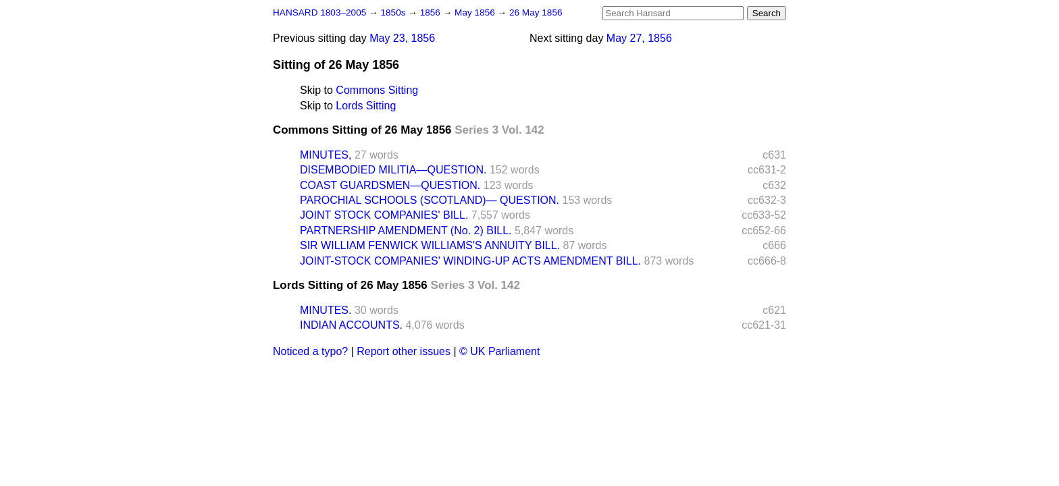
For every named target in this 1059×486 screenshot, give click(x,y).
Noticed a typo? (310, 351)
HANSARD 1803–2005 (319, 12)
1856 (431, 12)
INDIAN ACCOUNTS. (351, 325)
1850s (394, 12)
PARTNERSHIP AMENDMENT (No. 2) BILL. (406, 230)
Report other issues (403, 351)
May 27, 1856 (639, 38)
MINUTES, (325, 155)
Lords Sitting (366, 105)
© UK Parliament (499, 351)
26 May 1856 (536, 12)
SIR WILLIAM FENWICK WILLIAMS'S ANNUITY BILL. (430, 245)
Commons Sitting (377, 90)
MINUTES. (325, 310)
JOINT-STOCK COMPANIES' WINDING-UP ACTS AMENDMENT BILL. (470, 261)
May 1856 (476, 12)
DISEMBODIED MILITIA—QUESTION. (393, 170)
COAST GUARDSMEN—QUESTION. (390, 185)
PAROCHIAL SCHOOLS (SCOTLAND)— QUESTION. (429, 200)
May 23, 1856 (402, 38)
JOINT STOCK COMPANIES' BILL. (384, 215)
